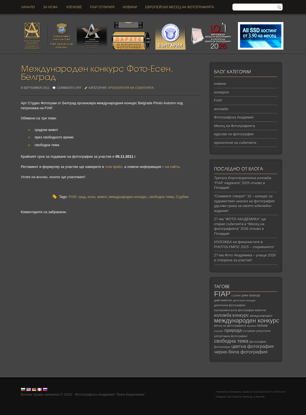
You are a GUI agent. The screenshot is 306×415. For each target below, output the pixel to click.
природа (233, 330)
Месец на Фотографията (234, 126)
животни (260, 310)
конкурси (221, 92)
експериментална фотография (234, 310)
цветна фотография (253, 346)
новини (130, 7)
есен (91, 197)
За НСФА (50, 7)
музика (251, 325)
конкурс (240, 315)
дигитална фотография (230, 305)
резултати (263, 331)
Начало (28, 7)
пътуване (249, 331)
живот (102, 197)
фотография (258, 341)
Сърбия (182, 197)
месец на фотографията (230, 325)
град (82, 197)
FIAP (72, 197)
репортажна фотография (230, 336)
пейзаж (262, 326)
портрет (219, 331)
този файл (113, 167)
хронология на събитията (131, 87)
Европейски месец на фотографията (179, 7)
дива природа (251, 295)
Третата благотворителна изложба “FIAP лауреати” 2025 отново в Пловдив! (242, 183)
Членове (74, 7)
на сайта (172, 167)
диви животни (223, 300)
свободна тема (161, 197)
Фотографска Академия (234, 117)
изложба (223, 315)
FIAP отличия (102, 7)
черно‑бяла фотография (241, 352)
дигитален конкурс (244, 300)
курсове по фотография (234, 134)
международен (261, 316)
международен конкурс (128, 197)
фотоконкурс (222, 347)
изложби (221, 109)
